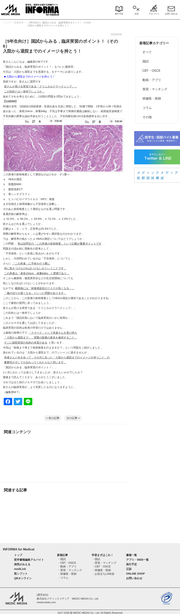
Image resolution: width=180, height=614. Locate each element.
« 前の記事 (52, 418)
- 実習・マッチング (70, 570)
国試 (144, 61)
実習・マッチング (153, 89)
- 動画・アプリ (68, 566)
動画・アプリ (150, 80)
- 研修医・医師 (68, 573)
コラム (145, 107)
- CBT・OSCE (67, 562)
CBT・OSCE (149, 70)
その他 (145, 117)
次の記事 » (73, 418)
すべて (145, 52)
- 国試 (62, 559)
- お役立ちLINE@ (103, 573)
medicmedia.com (46, 602)
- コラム (63, 577)
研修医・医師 (150, 98)
